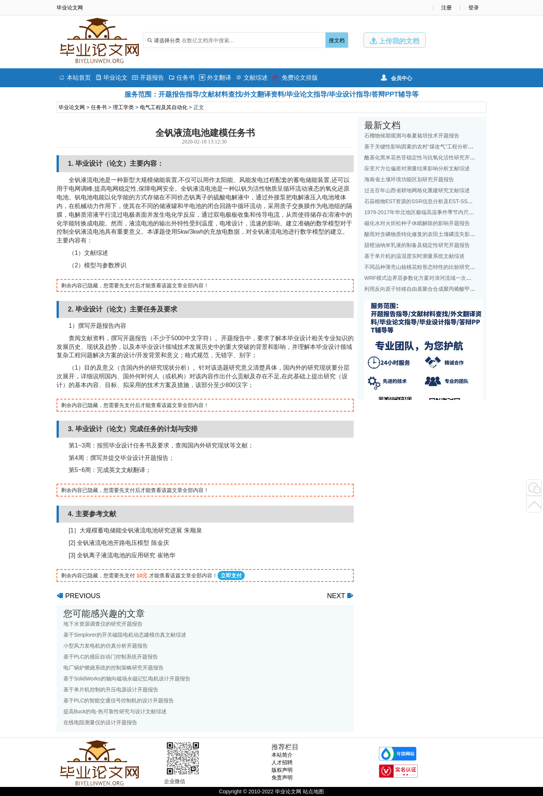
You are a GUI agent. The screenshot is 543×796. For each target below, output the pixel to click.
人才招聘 (282, 762)
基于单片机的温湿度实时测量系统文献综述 (414, 256)
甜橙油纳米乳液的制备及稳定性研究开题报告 (417, 245)
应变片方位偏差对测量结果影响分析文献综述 (417, 168)
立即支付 (231, 575)
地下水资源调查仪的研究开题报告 (103, 624)
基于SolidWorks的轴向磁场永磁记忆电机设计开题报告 (126, 679)
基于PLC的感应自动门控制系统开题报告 (110, 657)
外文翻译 (215, 77)
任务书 (182, 77)
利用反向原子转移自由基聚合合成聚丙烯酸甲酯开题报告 (430, 289)
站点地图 (313, 791)
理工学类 (123, 107)
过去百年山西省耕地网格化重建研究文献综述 (417, 190)
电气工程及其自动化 (163, 107)
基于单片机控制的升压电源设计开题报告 (110, 689)
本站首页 (75, 77)
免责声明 (282, 777)
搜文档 (337, 40)
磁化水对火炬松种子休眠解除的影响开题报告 (417, 223)
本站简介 (282, 755)
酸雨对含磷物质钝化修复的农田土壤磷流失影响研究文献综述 (435, 234)
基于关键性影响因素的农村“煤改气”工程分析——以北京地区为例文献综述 (450, 146)
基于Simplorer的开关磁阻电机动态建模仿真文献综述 (124, 635)
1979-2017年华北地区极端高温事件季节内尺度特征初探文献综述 (440, 212)
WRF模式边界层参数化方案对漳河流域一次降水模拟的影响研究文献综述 (449, 278)
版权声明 (282, 770)
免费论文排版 (295, 77)
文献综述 (252, 77)
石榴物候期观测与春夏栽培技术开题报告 (411, 136)
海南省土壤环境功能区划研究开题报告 (409, 179)
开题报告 (148, 77)
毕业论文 (111, 77)
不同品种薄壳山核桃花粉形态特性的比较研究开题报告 (427, 267)
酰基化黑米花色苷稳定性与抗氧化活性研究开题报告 (425, 157)
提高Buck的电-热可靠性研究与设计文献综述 (115, 711)
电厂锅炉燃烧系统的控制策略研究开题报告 (113, 668)
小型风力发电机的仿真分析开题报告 (105, 646)
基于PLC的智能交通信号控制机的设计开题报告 (118, 700)
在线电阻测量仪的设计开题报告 (100, 722)
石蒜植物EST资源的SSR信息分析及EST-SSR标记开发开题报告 (439, 201)
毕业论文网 (71, 107)
